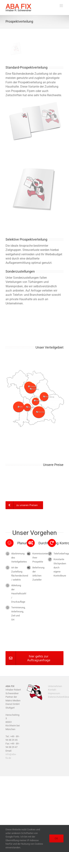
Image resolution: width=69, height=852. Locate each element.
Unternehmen (55, 686)
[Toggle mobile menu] (61, 6)
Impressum (54, 693)
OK (56, 838)
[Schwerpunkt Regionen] (36, 370)
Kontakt (52, 689)
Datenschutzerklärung (55, 696)
